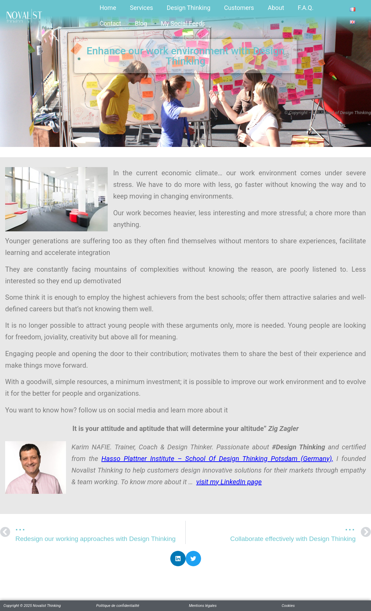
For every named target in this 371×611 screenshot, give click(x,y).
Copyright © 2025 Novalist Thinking (32, 605)
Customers (239, 7)
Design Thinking (189, 7)
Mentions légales (203, 605)
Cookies (288, 605)
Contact (110, 23)
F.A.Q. (306, 7)
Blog (141, 23)
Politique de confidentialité (117, 605)
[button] (178, 558)
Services (141, 7)
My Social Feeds (183, 23)
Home (108, 7)
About (276, 7)
